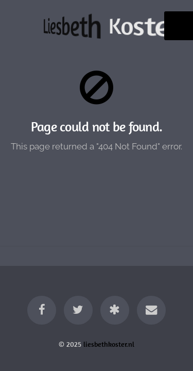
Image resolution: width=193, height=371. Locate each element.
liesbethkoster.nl (108, 344)
